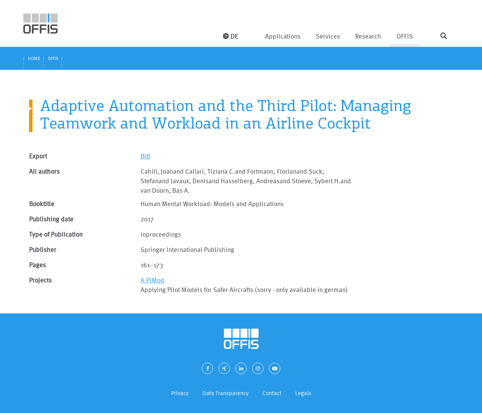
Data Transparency (225, 393)
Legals (303, 393)
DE (230, 36)
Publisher (42, 249)
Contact (271, 393)
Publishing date (51, 219)
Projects (40, 280)
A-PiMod (152, 280)
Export (38, 156)
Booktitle (41, 203)
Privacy (180, 393)
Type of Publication (55, 234)
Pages (37, 264)
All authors (44, 171)
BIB (145, 156)
